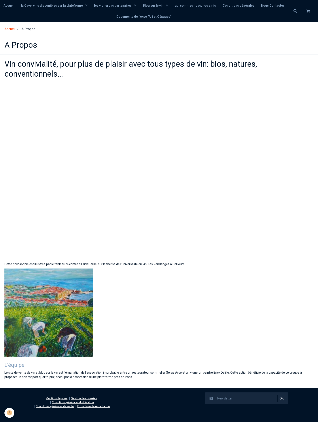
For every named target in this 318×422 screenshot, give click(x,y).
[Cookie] (9, 413)
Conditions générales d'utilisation (73, 402)
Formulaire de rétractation (93, 406)
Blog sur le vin (153, 5)
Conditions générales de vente (55, 406)
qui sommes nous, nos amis (195, 5)
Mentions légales (56, 398)
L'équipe (14, 365)
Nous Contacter (272, 5)
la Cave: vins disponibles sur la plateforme (52, 5)
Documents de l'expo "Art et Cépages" (143, 16)
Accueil (9, 5)
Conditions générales (238, 5)
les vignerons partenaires (113, 5)
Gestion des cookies (84, 398)
